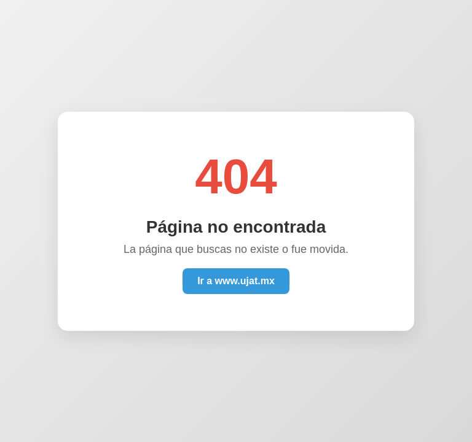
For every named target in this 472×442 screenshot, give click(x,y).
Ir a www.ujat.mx (236, 281)
